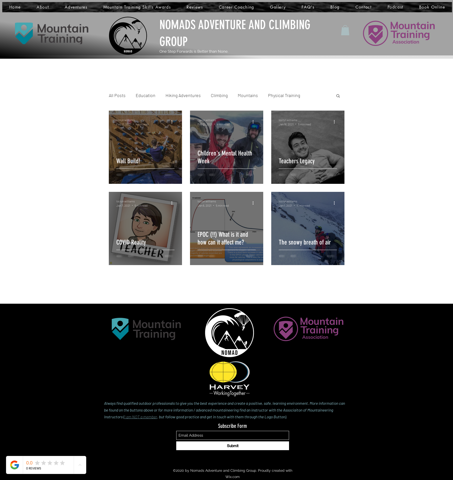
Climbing (219, 95)
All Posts (117, 95)
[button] (345, 30)
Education (145, 95)
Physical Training (284, 95)
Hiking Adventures (183, 95)
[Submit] (232, 445)
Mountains (248, 95)
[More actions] (174, 122)
